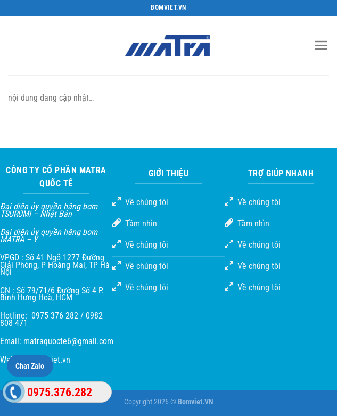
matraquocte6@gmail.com (68, 341)
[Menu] (321, 45)
